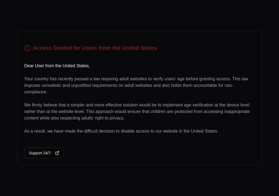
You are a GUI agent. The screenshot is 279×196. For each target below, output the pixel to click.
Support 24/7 (44, 153)
